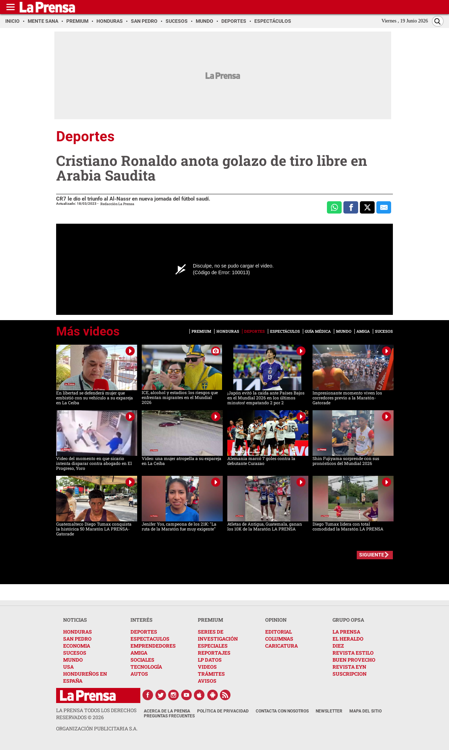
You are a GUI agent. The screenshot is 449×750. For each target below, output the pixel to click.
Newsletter (329, 711)
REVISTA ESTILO (353, 652)
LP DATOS (210, 659)
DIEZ (338, 645)
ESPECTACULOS (149, 638)
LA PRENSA (346, 631)
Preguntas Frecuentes (169, 716)
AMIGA (138, 652)
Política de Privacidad (223, 711)
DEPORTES (143, 631)
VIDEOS (207, 666)
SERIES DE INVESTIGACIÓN (218, 635)
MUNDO (73, 659)
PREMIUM (210, 619)
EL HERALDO (348, 638)
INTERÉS (141, 619)
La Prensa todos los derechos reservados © (96, 714)
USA (68, 666)
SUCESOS (74, 652)
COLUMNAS (279, 638)
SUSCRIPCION (350, 673)
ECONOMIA (76, 645)
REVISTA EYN (349, 666)
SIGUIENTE (371, 555)
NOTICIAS (75, 619)
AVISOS (207, 680)
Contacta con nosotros (282, 711)
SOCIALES (142, 659)
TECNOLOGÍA (146, 666)
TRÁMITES (211, 673)
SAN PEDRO (77, 638)
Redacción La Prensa (117, 204)
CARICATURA (281, 645)
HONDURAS (77, 631)
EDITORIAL (278, 631)
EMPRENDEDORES (153, 645)
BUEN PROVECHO (354, 659)
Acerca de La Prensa (167, 711)
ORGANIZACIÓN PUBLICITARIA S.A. (97, 728)
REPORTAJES (214, 652)
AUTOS (139, 673)
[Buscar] (438, 21)
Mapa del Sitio (365, 711)
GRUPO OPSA (348, 619)
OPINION (276, 619)
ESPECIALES (213, 645)
